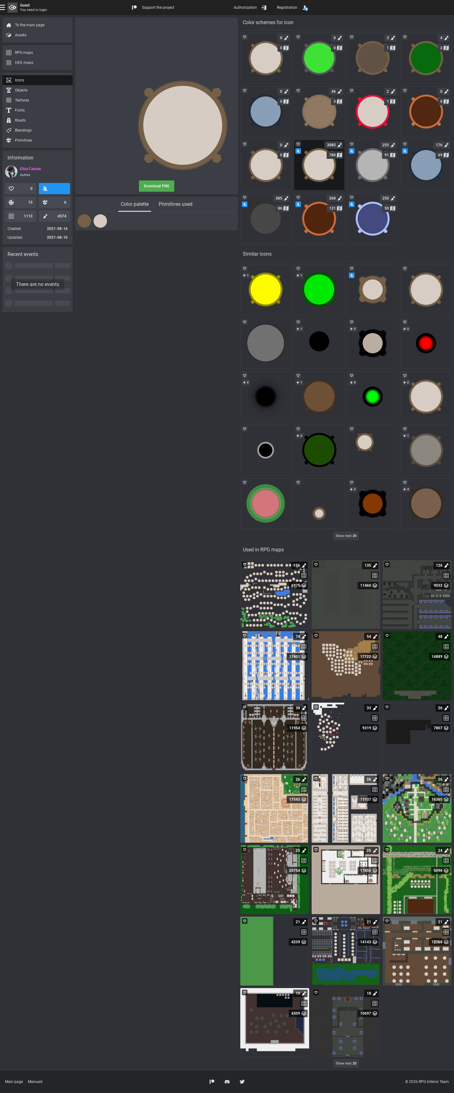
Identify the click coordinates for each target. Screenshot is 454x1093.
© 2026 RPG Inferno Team (427, 1082)
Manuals (35, 1082)
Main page (14, 1082)
